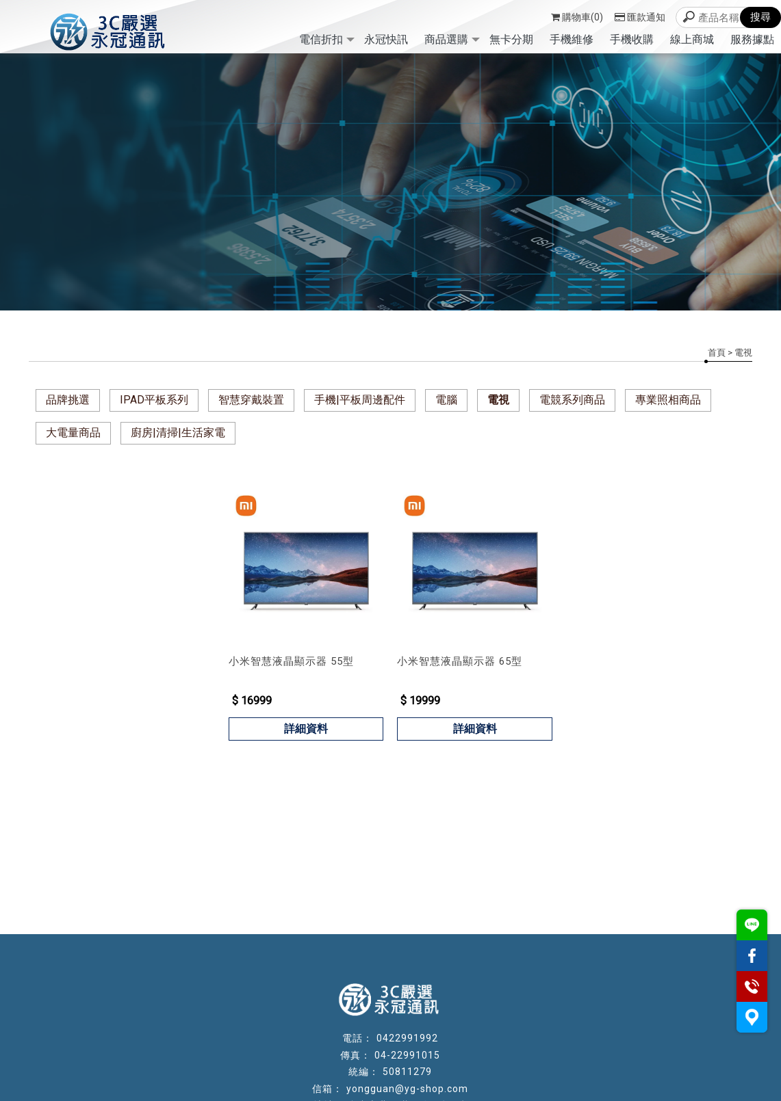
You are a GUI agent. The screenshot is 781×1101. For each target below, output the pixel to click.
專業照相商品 (668, 399)
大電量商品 (73, 432)
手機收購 (632, 39)
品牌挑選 (68, 399)
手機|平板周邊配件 (359, 399)
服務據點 (752, 39)
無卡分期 (511, 39)
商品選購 (446, 39)
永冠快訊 (386, 39)
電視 (498, 399)
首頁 (717, 352)
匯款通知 (640, 17)
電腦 (446, 399)
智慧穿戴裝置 (251, 399)
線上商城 (692, 39)
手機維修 (571, 39)
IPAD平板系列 (154, 399)
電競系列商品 (572, 399)
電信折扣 (321, 39)
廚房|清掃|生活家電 (178, 432)
